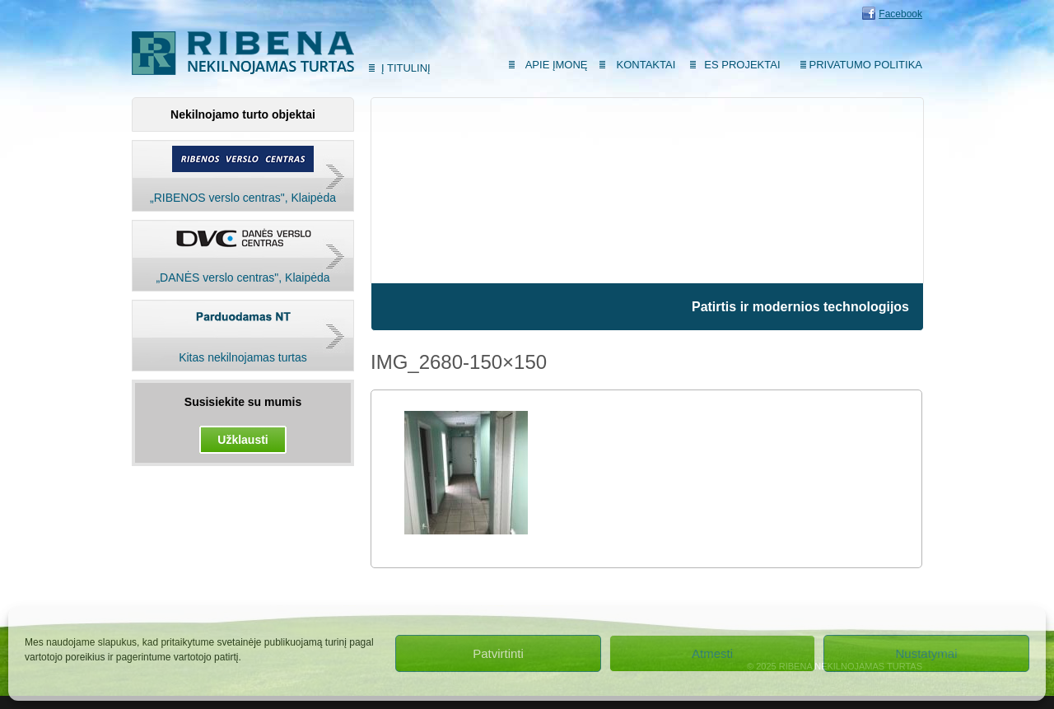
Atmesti (712, 653)
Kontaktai (646, 64)
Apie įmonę (556, 64)
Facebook (900, 14)
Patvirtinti (498, 653)
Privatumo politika (865, 64)
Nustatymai (926, 653)
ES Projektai (742, 64)
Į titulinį (406, 68)
